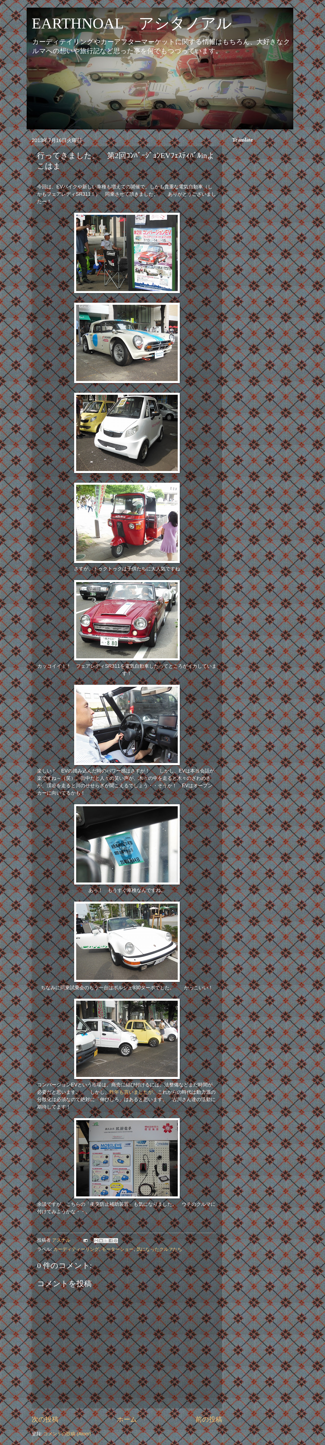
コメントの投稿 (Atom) (67, 1433)
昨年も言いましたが (131, 1092)
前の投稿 (209, 1419)
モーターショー (118, 1249)
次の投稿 (45, 1419)
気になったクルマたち (159, 1249)
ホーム (127, 1419)
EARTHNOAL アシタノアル (132, 23)
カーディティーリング (76, 1249)
